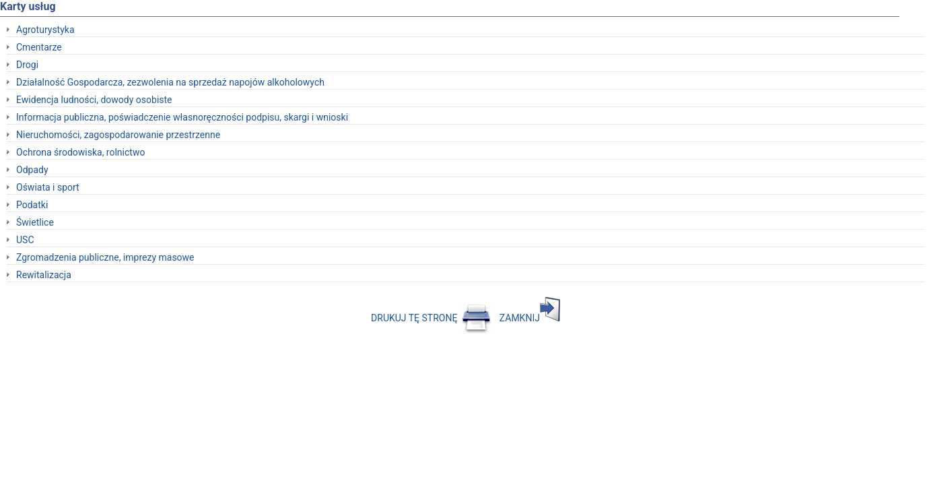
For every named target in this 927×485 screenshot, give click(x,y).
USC (25, 239)
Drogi (27, 64)
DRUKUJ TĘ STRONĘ (431, 318)
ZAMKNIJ (530, 318)
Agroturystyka (45, 29)
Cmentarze (39, 47)
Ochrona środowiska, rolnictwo (80, 152)
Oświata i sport (47, 187)
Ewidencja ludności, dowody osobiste (94, 99)
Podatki (32, 204)
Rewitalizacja (43, 274)
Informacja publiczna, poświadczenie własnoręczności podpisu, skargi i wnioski (182, 117)
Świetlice (35, 222)
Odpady (32, 169)
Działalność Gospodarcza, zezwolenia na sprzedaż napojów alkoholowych (170, 82)
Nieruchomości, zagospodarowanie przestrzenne (118, 134)
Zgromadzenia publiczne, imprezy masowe (105, 257)
